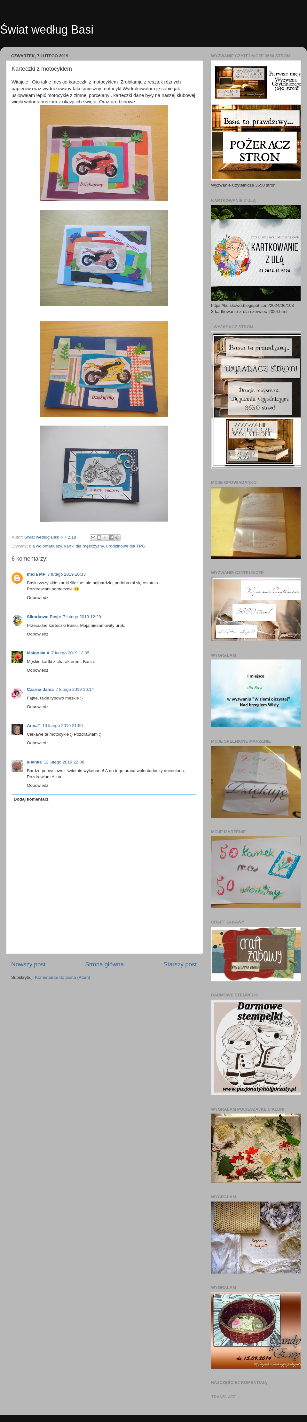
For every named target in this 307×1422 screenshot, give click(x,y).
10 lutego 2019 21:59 (62, 725)
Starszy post (180, 964)
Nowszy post (28, 964)
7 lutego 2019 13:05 (70, 653)
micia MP (36, 574)
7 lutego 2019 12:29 (82, 616)
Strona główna (104, 964)
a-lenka (34, 762)
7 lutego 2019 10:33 (67, 574)
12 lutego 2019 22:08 (64, 762)
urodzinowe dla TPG (125, 546)
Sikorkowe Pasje (44, 616)
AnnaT (33, 725)
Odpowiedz (38, 597)
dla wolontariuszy (45, 546)
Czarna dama (40, 689)
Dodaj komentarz (31, 799)
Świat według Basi (46, 29)
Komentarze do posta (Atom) (62, 977)
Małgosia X (38, 653)
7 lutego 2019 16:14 (75, 689)
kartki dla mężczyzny (84, 546)
